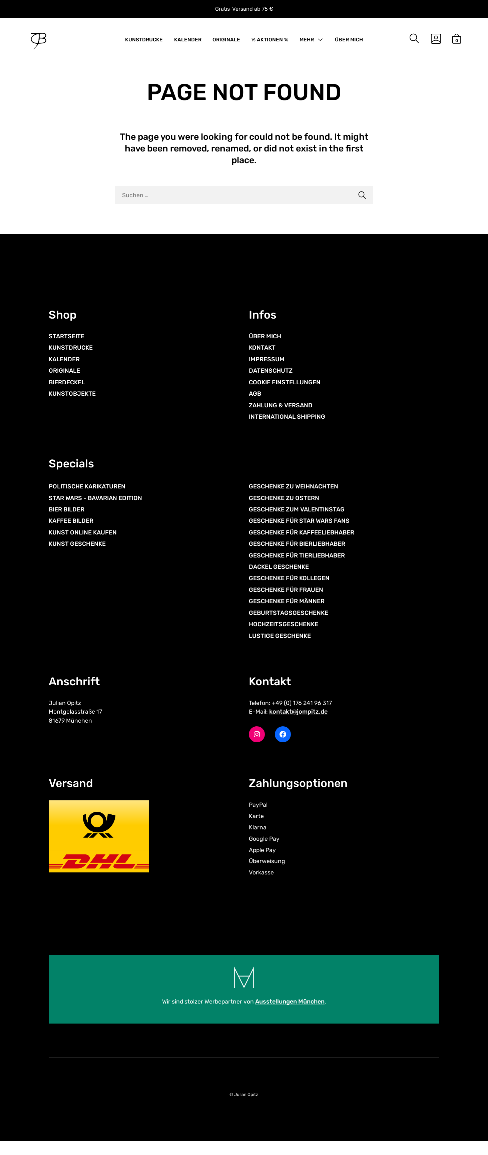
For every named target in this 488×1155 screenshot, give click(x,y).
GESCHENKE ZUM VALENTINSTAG (297, 520)
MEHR (307, 41)
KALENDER (187, 41)
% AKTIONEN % (270, 41)
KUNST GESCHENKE (77, 554)
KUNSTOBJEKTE (72, 402)
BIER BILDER (66, 520)
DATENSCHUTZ (271, 380)
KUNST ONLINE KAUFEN (83, 543)
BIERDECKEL (67, 391)
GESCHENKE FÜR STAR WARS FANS (299, 531)
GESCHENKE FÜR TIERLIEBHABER (297, 566)
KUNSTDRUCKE (144, 41)
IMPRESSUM (267, 368)
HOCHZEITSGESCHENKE (283, 635)
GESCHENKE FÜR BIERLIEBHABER (297, 554)
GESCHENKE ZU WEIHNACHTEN (293, 497)
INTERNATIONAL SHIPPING (287, 425)
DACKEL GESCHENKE (279, 578)
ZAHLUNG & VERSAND (281, 414)
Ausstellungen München (290, 1015)
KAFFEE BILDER (71, 531)
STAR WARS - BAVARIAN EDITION (95, 508)
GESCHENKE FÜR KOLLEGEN (289, 589)
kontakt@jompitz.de (298, 723)
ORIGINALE (226, 41)
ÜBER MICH (349, 41)
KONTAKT (262, 357)
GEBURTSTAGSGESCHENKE (288, 623)
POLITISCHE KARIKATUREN (87, 497)
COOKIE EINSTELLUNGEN (285, 391)
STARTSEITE (66, 345)
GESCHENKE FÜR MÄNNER (287, 612)
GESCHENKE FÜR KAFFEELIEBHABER (301, 543)
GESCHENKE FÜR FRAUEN (286, 600)
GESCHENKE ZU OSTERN (284, 508)
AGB (255, 402)
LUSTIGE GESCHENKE (280, 646)
